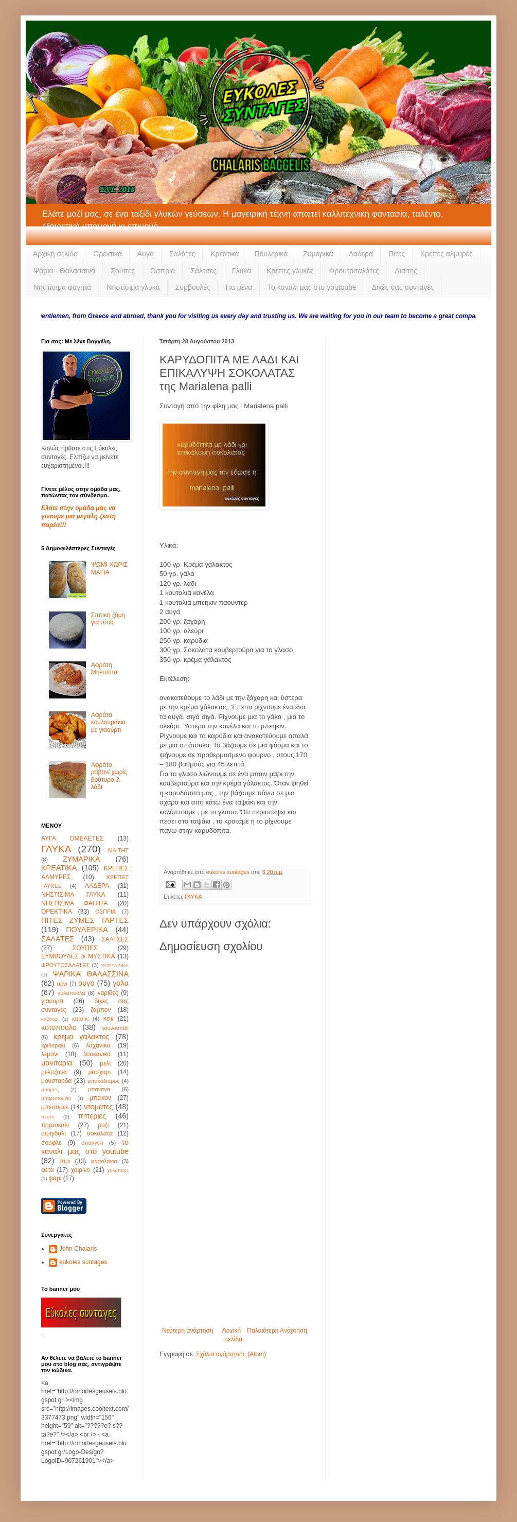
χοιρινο (80, 1170)
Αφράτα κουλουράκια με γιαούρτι (108, 722)
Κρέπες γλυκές (289, 271)
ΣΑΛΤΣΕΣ (115, 939)
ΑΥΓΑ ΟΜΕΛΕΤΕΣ (72, 838)
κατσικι (80, 1019)
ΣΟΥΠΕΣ (85, 948)
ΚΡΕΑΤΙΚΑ (59, 868)
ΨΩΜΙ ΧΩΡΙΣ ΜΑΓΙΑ (109, 568)
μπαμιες (50, 1089)
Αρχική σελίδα (55, 254)
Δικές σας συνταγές (403, 287)
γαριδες (107, 992)
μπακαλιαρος (103, 1081)
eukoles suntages (83, 1262)
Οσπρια (162, 271)
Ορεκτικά (107, 254)
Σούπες (123, 271)
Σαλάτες (182, 254)
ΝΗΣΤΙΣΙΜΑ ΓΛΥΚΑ (73, 894)
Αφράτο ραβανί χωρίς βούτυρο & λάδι (109, 776)
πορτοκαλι (55, 1125)
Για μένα (238, 287)
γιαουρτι (52, 1001)
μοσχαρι (99, 1072)
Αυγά (145, 254)
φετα (47, 1170)
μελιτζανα (54, 1072)
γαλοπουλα (71, 993)
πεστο (48, 1116)
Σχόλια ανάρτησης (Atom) (231, 1354)
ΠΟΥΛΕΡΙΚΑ (87, 929)
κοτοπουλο (59, 1027)
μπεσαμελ (54, 1107)
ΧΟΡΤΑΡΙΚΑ (115, 965)
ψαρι (54, 1178)
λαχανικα (98, 1045)
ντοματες (98, 1107)
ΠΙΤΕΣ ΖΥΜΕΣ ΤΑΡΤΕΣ (85, 920)
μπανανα (99, 1089)
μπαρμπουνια (56, 1098)
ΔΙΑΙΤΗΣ (118, 850)
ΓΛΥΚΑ (193, 897)
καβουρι (50, 1019)
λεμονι (50, 1054)
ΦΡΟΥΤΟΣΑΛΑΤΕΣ (65, 965)
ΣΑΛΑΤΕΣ (57, 939)
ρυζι (103, 1125)
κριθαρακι (53, 1045)
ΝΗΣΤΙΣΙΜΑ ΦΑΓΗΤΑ (74, 903)
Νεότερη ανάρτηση (187, 1330)
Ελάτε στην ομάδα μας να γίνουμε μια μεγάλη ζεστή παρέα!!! (78, 516)
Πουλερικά (271, 254)
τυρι (65, 1161)
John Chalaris (78, 1248)
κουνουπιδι (115, 1028)
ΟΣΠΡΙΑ (105, 911)
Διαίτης (406, 271)
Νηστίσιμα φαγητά (62, 287)
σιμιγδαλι (53, 1133)
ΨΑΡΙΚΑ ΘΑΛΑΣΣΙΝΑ (91, 974)
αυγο (86, 983)
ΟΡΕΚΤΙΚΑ (56, 911)
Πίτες (396, 254)
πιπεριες (92, 1116)
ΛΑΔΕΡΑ (97, 885)
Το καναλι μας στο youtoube (312, 287)
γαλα (121, 983)
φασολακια (104, 1161)
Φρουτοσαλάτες (354, 271)
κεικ (108, 1018)
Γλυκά (241, 271)
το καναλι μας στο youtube (85, 1147)
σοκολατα (99, 1133)
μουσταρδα (56, 1080)
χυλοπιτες (118, 1170)
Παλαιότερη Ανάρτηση (277, 1330)
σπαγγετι (92, 1143)
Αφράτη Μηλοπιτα (104, 668)
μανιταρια (57, 1063)
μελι (105, 1063)
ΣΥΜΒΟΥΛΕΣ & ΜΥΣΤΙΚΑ (78, 956)
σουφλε (51, 1142)
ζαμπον (101, 1009)
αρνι (62, 984)
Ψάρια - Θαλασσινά (64, 271)
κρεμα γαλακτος (82, 1037)
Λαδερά (361, 254)
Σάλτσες (203, 271)
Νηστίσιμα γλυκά (132, 287)
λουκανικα (97, 1054)
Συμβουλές (192, 287)
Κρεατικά (224, 254)
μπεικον (100, 1097)
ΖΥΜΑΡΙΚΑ (81, 859)
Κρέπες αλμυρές (446, 254)
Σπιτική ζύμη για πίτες (108, 618)
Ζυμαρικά (318, 254)
